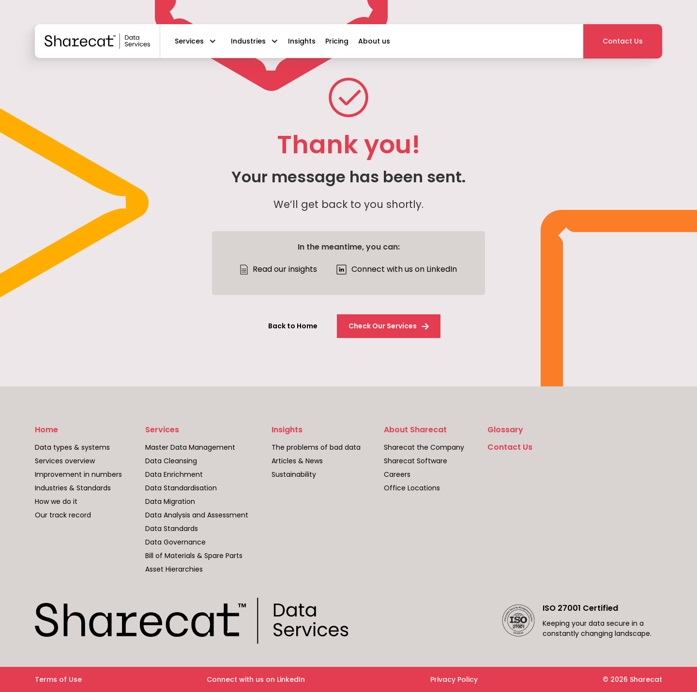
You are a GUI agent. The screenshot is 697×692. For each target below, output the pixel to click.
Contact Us (509, 447)
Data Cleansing (171, 461)
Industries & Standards (73, 488)
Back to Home (293, 326)
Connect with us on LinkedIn (256, 679)
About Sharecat (415, 430)
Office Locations (412, 488)
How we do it (56, 501)
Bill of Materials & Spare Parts (193, 555)
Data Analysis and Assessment (196, 515)
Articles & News (297, 461)
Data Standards (171, 528)
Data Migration (170, 501)
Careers (397, 474)
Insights (287, 430)
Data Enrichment (174, 474)
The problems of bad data (316, 447)
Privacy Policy (454, 679)
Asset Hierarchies (174, 569)
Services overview (65, 461)
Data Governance (175, 542)
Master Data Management (190, 447)
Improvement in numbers (78, 474)
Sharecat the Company (424, 447)
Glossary (505, 430)
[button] (193, 41)
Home (46, 430)
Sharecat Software (415, 461)
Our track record (63, 515)
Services (162, 430)
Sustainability (294, 474)
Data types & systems (72, 447)
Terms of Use (58, 679)
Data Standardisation (181, 488)
